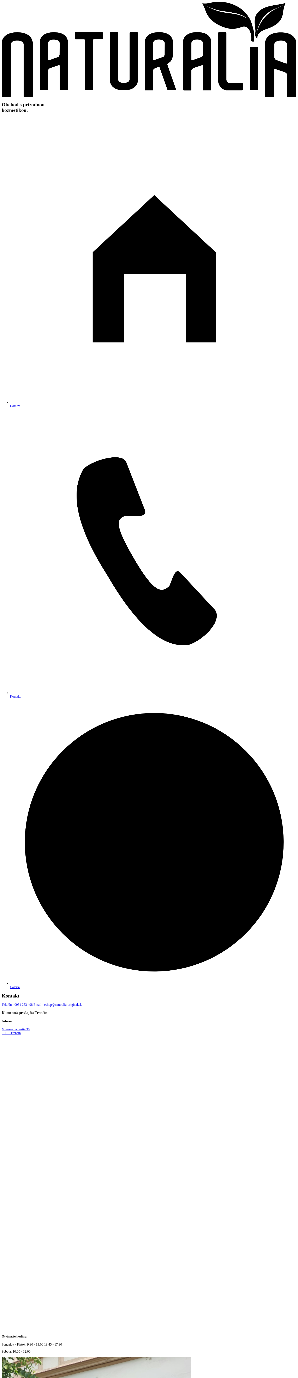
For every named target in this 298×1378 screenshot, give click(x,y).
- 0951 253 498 (17, 1004)
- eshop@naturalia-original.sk (58, 1004)
